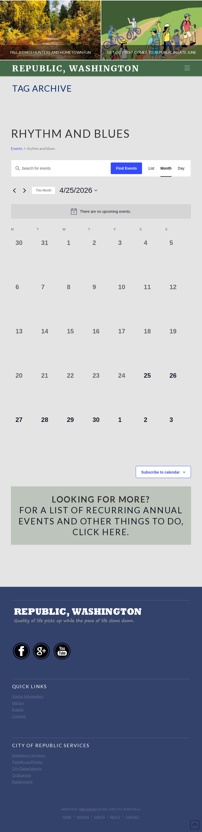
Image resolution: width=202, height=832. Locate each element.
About (115, 817)
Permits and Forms (27, 762)
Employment (22, 781)
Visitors (83, 817)
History (18, 703)
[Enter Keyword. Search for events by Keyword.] (61, 168)
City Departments (27, 768)
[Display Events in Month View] (165, 168)
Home (67, 817)
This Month (43, 190)
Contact (19, 716)
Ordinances (21, 775)
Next (191, 30)
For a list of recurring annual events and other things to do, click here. (101, 521)
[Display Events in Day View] (181, 168)
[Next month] (24, 190)
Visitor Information (27, 696)
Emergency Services (28, 755)
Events (17, 148)
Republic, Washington (75, 68)
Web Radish (88, 809)
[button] (187, 68)
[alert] (101, 211)
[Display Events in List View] (151, 168)
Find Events (126, 168)
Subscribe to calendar (160, 472)
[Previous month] (14, 190)
